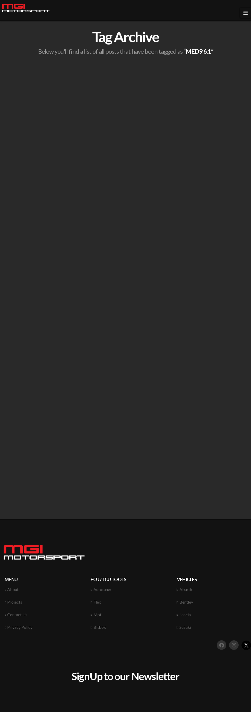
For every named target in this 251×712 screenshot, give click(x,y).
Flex (95, 601)
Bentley (184, 601)
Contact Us (16, 614)
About (11, 589)
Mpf (95, 614)
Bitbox (98, 627)
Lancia (183, 614)
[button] (245, 13)
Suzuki (183, 627)
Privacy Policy (18, 627)
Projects (13, 601)
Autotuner (100, 589)
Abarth (184, 589)
